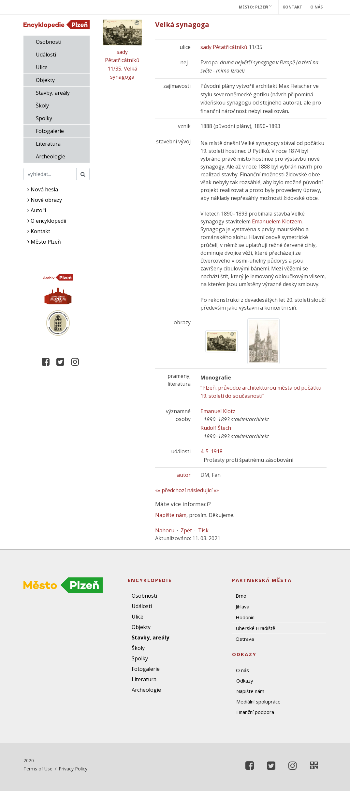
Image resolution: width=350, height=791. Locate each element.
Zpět (186, 530)
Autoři (36, 210)
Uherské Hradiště (255, 628)
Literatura (48, 143)
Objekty (45, 80)
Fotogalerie (50, 131)
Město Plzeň (44, 241)
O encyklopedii (46, 220)
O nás (316, 7)
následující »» (203, 490)
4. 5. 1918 (211, 451)
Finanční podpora (255, 712)
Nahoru (164, 530)
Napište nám (170, 515)
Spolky (44, 118)
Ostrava (245, 639)
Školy (42, 105)
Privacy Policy (73, 769)
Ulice (42, 67)
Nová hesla (42, 189)
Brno (241, 595)
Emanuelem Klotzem (277, 221)
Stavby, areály (53, 92)
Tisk (203, 530)
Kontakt (292, 7)
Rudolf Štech (215, 427)
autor (184, 474)
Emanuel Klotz (217, 411)
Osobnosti (48, 41)
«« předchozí (170, 490)
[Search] (50, 174)
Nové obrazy (44, 199)
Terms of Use (37, 769)
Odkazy (244, 680)
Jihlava (242, 606)
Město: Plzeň (255, 7)
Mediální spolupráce (258, 701)
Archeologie (50, 156)
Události (46, 54)
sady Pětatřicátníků (223, 47)
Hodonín (245, 617)
